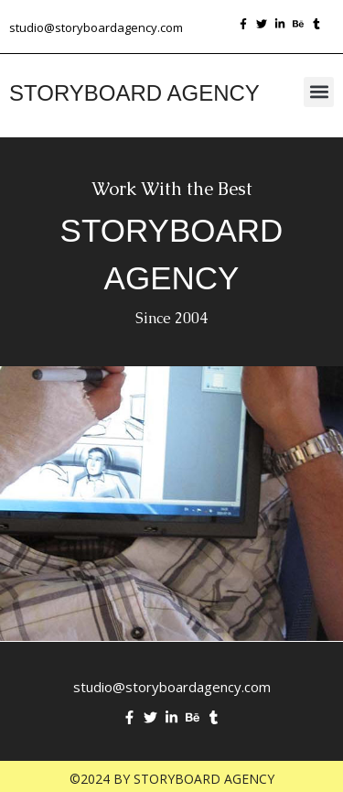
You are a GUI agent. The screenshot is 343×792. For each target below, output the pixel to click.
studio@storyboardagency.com (96, 27)
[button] (319, 92)
